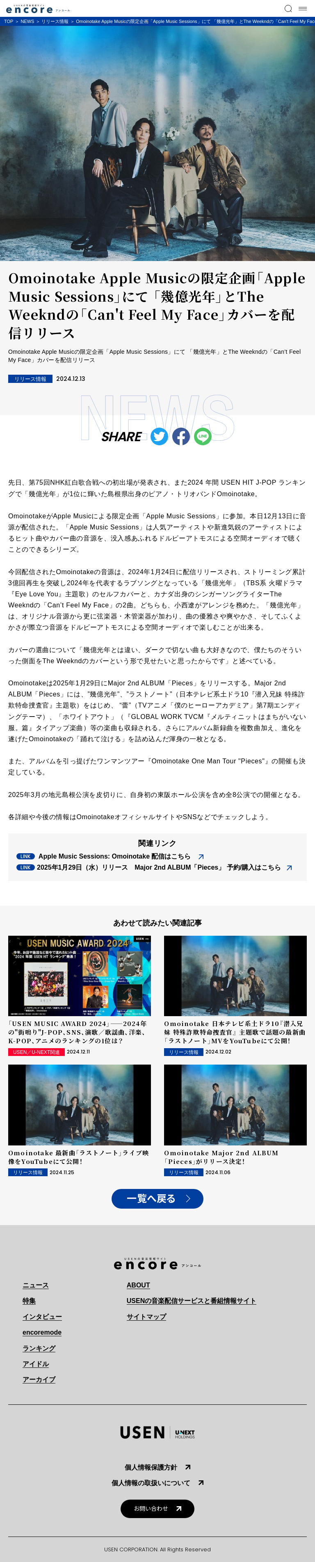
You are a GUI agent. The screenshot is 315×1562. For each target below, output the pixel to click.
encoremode (42, 1332)
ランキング (39, 1348)
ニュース (36, 1285)
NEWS (27, 21)
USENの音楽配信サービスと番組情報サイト (191, 1300)
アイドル (36, 1363)
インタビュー (42, 1316)
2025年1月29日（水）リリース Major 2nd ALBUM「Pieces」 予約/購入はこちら (159, 867)
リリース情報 (54, 21)
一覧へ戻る (151, 1199)
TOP (8, 21)
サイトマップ (146, 1316)
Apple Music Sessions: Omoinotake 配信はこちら (115, 856)
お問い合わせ (151, 1508)
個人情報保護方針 (151, 1467)
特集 (29, 1300)
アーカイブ (39, 1379)
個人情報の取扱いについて (151, 1483)
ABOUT (138, 1285)
